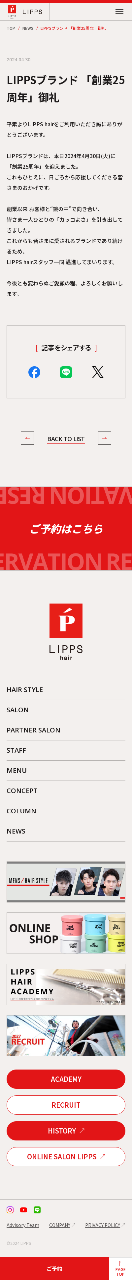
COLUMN (21, 810)
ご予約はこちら (66, 528)
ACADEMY (66, 1079)
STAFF (16, 750)
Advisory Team (23, 1225)
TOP (11, 28)
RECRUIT (66, 1105)
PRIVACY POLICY (102, 1225)
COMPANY (59, 1225)
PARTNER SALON (33, 730)
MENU (17, 770)
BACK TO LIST (65, 439)
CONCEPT (22, 790)
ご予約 (54, 1268)
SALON (18, 709)
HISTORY (62, 1130)
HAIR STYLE (25, 689)
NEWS (28, 28)
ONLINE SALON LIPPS (62, 1156)
